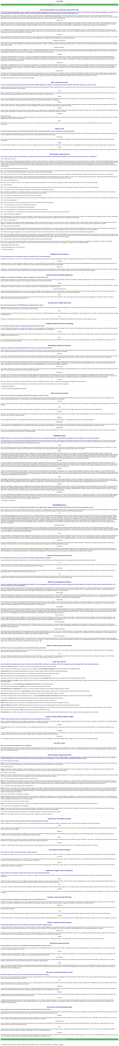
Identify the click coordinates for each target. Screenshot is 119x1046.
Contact (61, 1044)
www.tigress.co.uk (42, 707)
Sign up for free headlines (59, 4)
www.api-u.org (16, 967)
